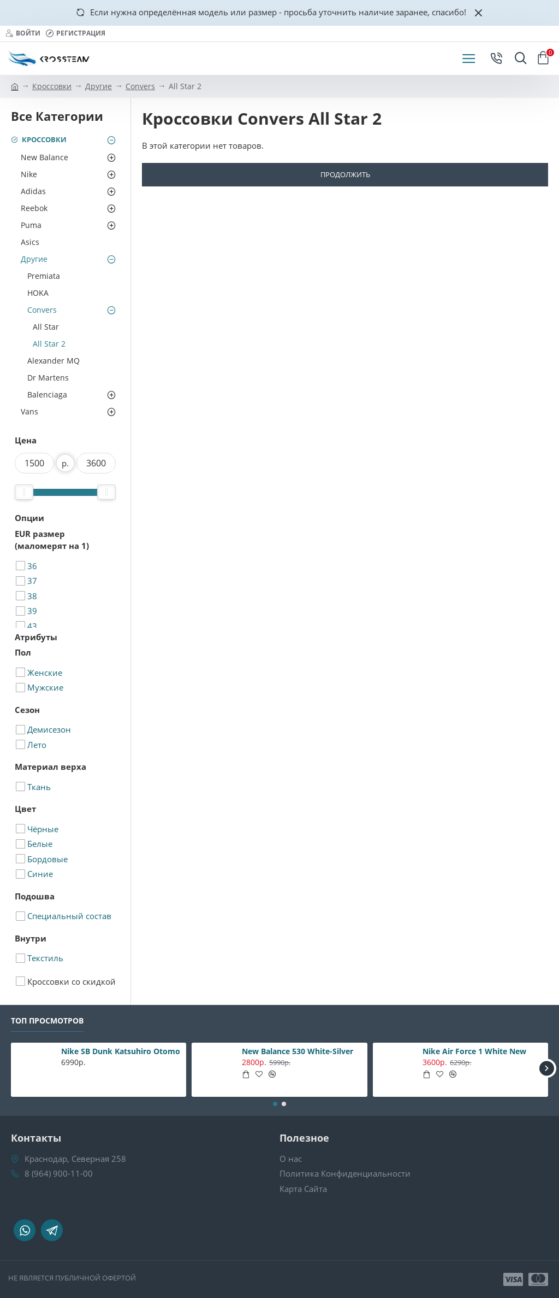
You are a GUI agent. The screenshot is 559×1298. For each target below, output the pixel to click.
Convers (140, 86)
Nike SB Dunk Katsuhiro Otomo (120, 1051)
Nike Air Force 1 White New (474, 1051)
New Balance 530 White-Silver (297, 1051)
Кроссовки (52, 86)
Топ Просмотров (47, 1021)
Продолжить (345, 174)
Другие (98, 86)
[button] (546, 1068)
